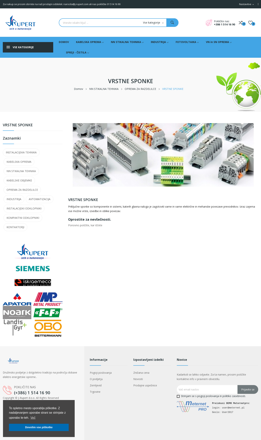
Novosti (138, 379)
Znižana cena (141, 372)
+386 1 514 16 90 (224, 24)
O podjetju (96, 379)
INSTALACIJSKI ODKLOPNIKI (24, 208)
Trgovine (95, 391)
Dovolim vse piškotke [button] (38, 427)
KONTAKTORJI (15, 227)
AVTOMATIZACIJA (39, 199)
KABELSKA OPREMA (19, 161)
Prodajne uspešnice (145, 385)
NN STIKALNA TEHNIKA (21, 171)
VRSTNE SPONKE (18, 125)
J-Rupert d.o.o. (26, 398)
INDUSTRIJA (14, 199)
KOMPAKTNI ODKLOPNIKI (23, 218)
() (250, 22)
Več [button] (32, 417)
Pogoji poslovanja (101, 372)
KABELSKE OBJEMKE (19, 180)
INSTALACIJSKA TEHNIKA (21, 152)
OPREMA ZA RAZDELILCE (22, 190)
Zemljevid (96, 385)
